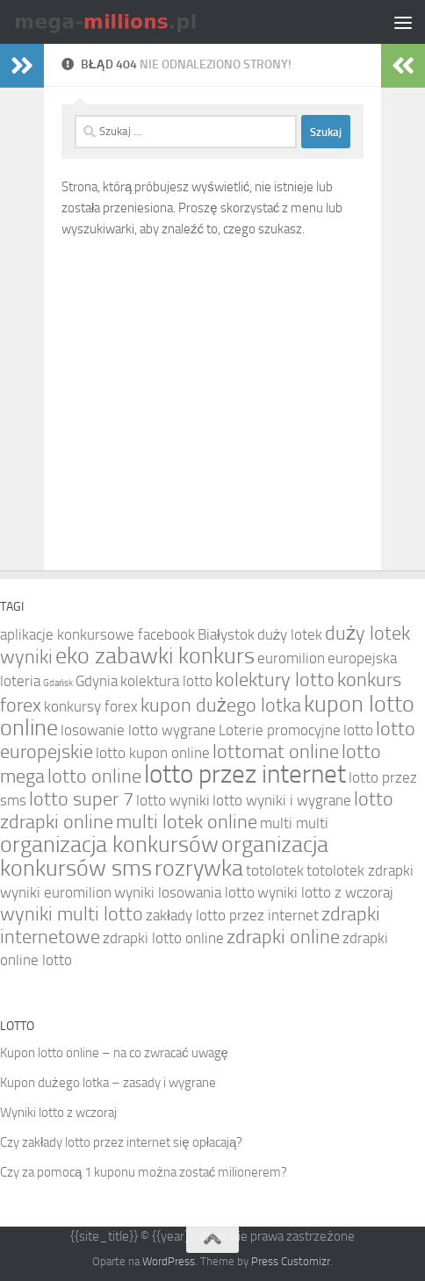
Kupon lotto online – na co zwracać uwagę (114, 1053)
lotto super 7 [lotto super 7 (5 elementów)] (81, 799)
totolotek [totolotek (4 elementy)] (275, 870)
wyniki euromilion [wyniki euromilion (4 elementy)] (56, 892)
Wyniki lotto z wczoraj (58, 1112)
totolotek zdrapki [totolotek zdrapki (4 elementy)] (360, 870)
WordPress (168, 1261)
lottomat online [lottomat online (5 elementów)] (275, 752)
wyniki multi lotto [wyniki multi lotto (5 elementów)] (71, 914)
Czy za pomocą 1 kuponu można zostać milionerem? (143, 1172)
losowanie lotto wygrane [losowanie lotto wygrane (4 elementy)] (138, 730)
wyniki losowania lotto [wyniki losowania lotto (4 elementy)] (184, 892)
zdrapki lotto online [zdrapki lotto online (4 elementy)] (163, 938)
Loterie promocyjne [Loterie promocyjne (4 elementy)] (280, 730)
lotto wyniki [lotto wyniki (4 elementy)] (173, 800)
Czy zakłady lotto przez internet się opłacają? (121, 1142)
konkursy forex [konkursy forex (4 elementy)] (91, 706)
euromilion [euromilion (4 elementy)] (291, 658)
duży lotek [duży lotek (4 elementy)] (289, 634)
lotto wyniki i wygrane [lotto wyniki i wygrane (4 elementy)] (281, 800)
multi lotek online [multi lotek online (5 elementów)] (186, 822)
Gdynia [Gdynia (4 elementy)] (97, 681)
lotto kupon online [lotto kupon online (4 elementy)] (153, 753)
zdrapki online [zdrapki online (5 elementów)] (283, 937)
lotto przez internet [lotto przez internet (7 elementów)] (245, 774)
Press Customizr (290, 1261)
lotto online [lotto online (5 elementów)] (94, 776)
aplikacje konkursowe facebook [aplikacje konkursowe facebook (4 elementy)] (97, 634)
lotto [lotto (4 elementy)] (358, 730)
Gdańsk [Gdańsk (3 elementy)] (58, 683)
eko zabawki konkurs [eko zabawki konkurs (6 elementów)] (155, 655)
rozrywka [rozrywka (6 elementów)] (199, 868)
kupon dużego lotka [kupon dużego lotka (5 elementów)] (220, 705)
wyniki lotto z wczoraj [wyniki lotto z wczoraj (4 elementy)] (325, 892)
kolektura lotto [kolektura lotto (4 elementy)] (166, 681)
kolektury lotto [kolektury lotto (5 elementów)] (275, 680)
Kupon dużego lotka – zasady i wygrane (108, 1083)
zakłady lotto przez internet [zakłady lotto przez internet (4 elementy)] (232, 915)
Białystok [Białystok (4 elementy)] (226, 634)
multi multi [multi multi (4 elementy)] (294, 823)
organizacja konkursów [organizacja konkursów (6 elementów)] (109, 844)
